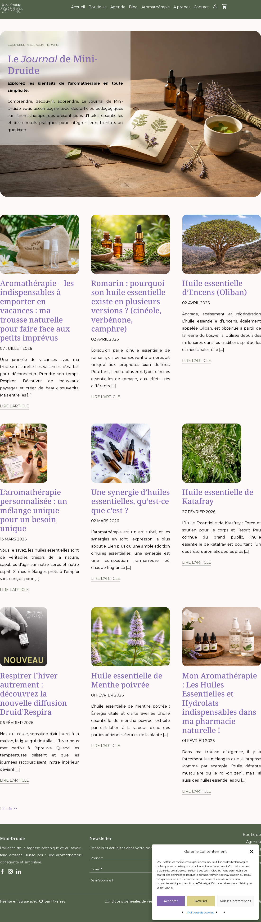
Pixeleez (58, 901)
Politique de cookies (200, 912)
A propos (181, 7)
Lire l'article (14, 406)
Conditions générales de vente (130, 901)
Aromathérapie (155, 7)
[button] (251, 851)
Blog (133, 7)
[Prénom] (130, 858)
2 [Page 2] (3, 808)
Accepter (171, 901)
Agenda (117, 7)
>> (15, 808)
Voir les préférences (235, 901)
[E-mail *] (130, 869)
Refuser (201, 901)
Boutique (98, 7)
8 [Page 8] (10, 808)
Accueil (78, 7)
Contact (201, 7)
